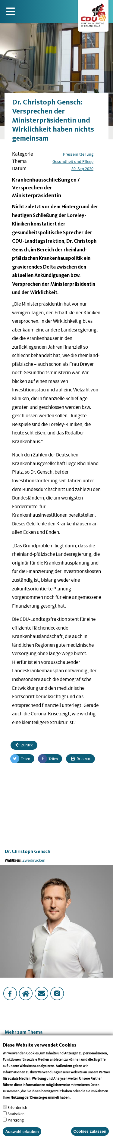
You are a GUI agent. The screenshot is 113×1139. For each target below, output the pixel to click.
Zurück (24, 745)
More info (79, 1103)
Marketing (16, 1126)
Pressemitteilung (78, 154)
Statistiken (16, 1120)
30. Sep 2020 (82, 168)
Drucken (80, 758)
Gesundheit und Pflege (72, 161)
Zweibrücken (34, 860)
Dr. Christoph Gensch (27, 851)
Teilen (20, 758)
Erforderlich (17, 1114)
